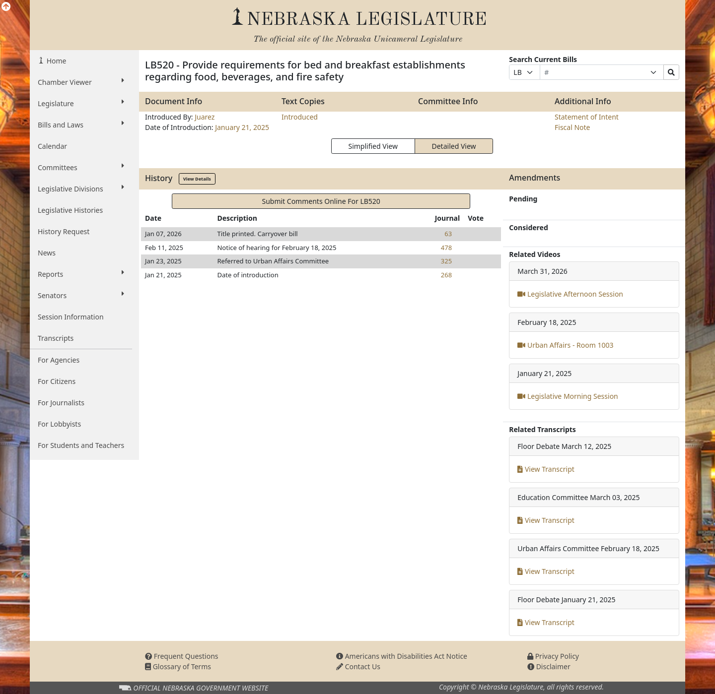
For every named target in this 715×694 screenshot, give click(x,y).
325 (446, 260)
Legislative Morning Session (567, 396)
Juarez (204, 117)
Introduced (300, 117)
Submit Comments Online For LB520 (321, 201)
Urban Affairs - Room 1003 (565, 345)
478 (446, 247)
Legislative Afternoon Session (570, 294)
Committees (81, 167)
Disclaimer (549, 666)
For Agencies (58, 360)
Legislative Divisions (81, 188)
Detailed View (454, 146)
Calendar (52, 146)
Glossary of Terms (178, 666)
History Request (63, 231)
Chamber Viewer (81, 82)
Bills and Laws (81, 124)
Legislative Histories (70, 210)
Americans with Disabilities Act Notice (401, 656)
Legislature (81, 103)
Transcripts (55, 338)
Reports (81, 274)
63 (448, 233)
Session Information (71, 316)
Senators (81, 295)
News (47, 252)
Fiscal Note (572, 127)
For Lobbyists (59, 424)
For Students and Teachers (81, 445)
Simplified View (372, 146)
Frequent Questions (181, 656)
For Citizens (56, 381)
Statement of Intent (587, 117)
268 (446, 274)
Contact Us (358, 666)
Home (55, 60)
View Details (197, 179)
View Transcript (545, 469)
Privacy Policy (553, 656)
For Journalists (61, 402)
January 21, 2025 (242, 127)
